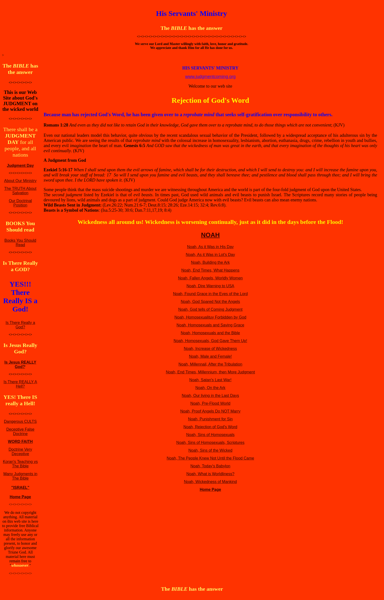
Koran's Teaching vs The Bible (20, 464)
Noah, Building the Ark (210, 262)
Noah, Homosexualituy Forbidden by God (210, 317)
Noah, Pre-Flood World (210, 403)
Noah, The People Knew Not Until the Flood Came (210, 458)
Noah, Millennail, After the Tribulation (210, 364)
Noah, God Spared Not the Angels (210, 302)
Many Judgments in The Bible (20, 476)
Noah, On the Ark (210, 388)
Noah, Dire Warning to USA (210, 286)
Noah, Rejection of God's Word (210, 427)
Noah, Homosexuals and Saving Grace (210, 325)
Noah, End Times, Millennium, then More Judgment (210, 372)
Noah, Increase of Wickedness (210, 348)
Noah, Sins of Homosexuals (210, 435)
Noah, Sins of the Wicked (210, 450)
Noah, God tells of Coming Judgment (210, 309)
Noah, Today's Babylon (210, 466)
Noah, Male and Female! (210, 356)
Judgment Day (20, 165)
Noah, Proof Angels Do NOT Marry (210, 411)
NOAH (210, 235)
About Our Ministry (20, 181)
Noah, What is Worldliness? (210, 474)
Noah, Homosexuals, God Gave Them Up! (210, 341)
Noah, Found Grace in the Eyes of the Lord (210, 294)
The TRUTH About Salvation (20, 190)
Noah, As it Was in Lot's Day (210, 255)
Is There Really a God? (20, 325)
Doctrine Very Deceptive (20, 451)
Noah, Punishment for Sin (210, 419)
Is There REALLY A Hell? (20, 384)
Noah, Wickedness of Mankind (210, 482)
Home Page (20, 497)
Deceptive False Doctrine (20, 431)
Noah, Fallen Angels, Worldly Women (210, 278)
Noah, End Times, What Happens (210, 270)
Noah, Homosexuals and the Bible (210, 333)
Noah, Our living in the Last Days (210, 395)
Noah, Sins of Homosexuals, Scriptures (210, 442)
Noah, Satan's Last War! (210, 380)
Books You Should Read (20, 242)
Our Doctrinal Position (20, 203)
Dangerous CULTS (20, 421)
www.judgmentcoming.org (210, 76)
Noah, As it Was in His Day (210, 247)
